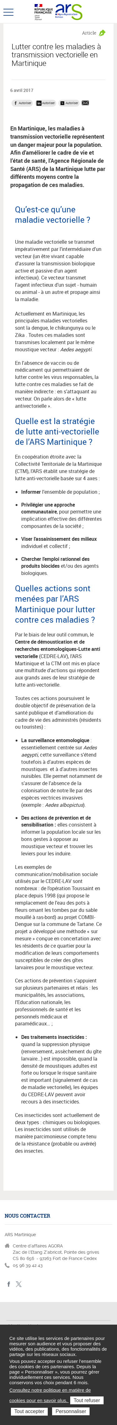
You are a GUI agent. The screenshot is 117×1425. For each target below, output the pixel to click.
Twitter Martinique (18, 1284)
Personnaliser (71, 1411)
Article (89, 33)
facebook (9, 1284)
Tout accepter (29, 1411)
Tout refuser (87, 1400)
